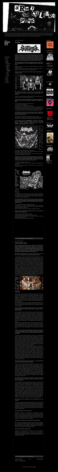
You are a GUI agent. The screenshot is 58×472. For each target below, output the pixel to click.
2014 (6, 82)
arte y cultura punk (50, 66)
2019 (6, 62)
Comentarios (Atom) (22, 460)
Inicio (30, 459)
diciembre (8, 63)
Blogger (34, 466)
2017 (6, 78)
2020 (6, 61)
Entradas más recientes (18, 459)
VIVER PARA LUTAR (21, 243)
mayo (7, 72)
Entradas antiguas (40, 459)
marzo (7, 75)
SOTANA (17, 42)
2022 (6, 58)
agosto (7, 66)
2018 (6, 77)
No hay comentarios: (30, 238)
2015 (6, 81)
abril (7, 74)
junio (7, 67)
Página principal (49, 65)
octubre (7, 65)
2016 (6, 79)
